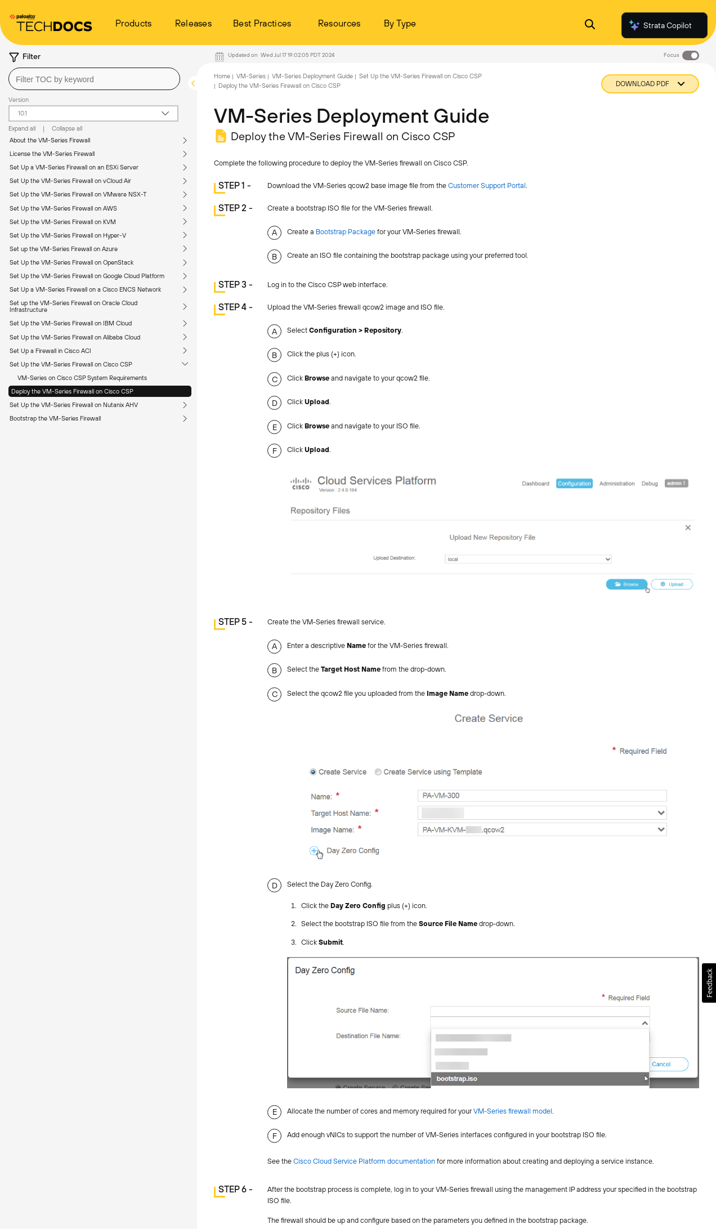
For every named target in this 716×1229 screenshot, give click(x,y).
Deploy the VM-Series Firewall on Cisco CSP (72, 391)
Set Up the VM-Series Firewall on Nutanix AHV (74, 404)
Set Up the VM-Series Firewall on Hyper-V (68, 235)
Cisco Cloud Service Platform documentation (364, 1161)
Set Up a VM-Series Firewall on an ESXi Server (74, 167)
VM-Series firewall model (512, 1111)
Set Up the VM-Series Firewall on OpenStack (71, 262)
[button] (709, 983)
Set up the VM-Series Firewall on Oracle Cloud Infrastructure (73, 306)
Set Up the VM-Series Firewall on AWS (63, 208)
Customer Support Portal (487, 185)
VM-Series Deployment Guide (312, 76)
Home (222, 76)
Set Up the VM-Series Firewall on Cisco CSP (71, 364)
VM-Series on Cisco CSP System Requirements (82, 377)
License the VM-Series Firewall (52, 153)
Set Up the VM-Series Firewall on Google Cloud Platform (87, 275)
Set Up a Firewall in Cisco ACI (50, 350)
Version (18, 99)
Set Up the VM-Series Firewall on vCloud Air (70, 180)
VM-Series (251, 76)
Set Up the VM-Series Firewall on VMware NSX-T (78, 194)
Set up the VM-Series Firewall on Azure (64, 248)
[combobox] (94, 79)
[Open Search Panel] (589, 25)
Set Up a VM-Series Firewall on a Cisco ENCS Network (85, 289)
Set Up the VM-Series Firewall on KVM (63, 221)
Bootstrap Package (345, 231)
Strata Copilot (660, 25)
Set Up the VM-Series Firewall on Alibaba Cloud (75, 337)
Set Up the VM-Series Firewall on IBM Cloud (71, 323)
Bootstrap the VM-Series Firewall (55, 418)
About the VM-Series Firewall (50, 140)
